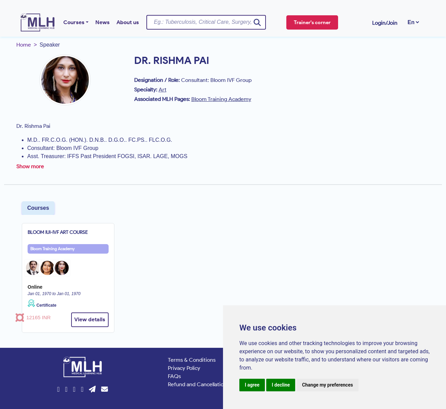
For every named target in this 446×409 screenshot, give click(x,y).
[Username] (206, 22)
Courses (73, 22)
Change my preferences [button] (327, 385)
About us (127, 22)
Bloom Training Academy (52, 248)
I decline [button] (281, 385)
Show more (30, 166)
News (102, 22)
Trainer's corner (312, 22)
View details (89, 319)
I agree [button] (252, 385)
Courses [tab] (38, 208)
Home (23, 44)
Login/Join (384, 23)
